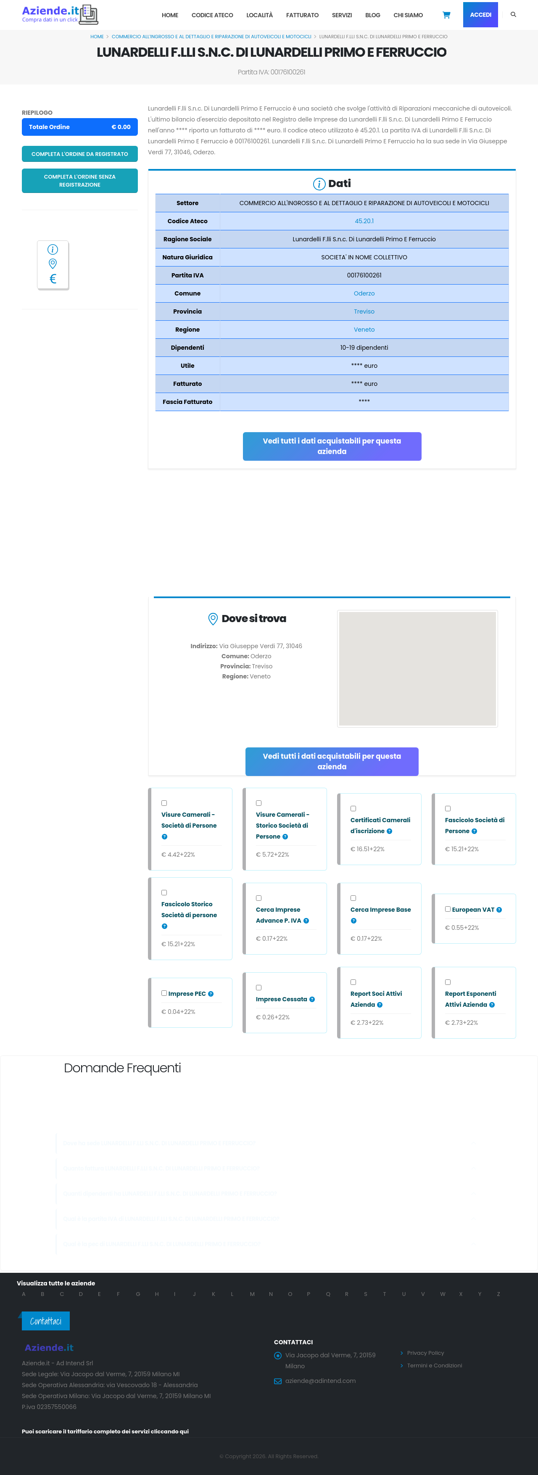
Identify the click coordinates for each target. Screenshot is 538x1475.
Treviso (364, 311)
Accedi (480, 15)
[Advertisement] (332, 535)
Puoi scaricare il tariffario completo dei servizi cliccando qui (112, 1431)
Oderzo (364, 293)
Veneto (364, 329)
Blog (372, 15)
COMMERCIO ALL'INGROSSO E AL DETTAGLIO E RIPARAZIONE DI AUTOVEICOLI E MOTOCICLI (211, 36)
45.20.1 (364, 221)
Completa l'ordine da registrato (80, 154)
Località (259, 15)
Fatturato (302, 15)
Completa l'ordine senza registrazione (80, 180)
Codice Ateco (212, 15)
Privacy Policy (427, 1352)
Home (170, 15)
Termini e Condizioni (437, 1365)
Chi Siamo (408, 15)
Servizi (342, 15)
